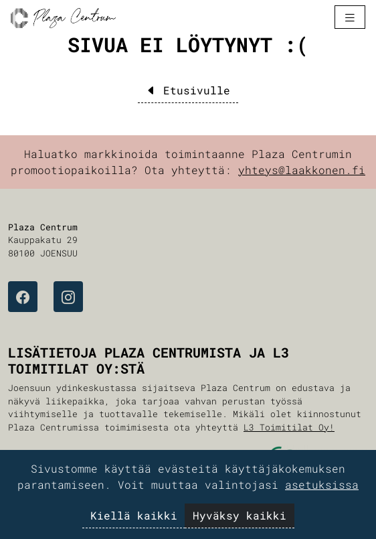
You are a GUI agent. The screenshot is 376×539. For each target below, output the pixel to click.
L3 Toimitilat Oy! (289, 427)
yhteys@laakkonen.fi (301, 170)
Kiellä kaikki (133, 515)
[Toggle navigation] (350, 17)
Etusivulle (188, 90)
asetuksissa (322, 484)
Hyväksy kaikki (239, 515)
